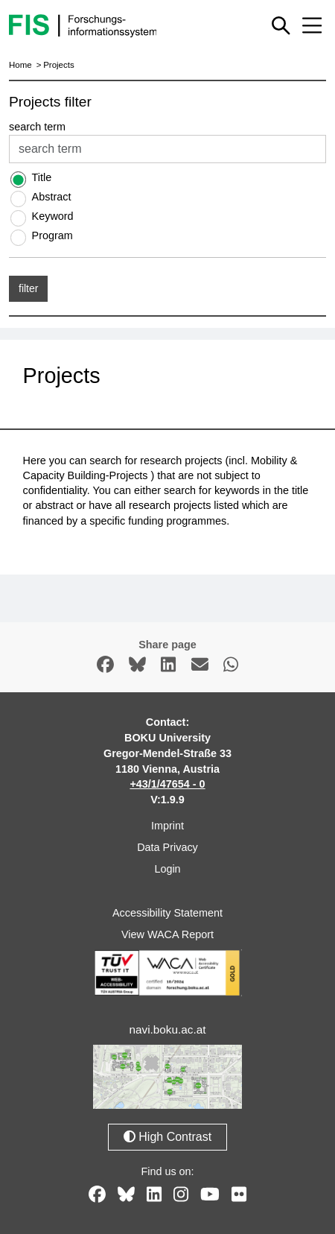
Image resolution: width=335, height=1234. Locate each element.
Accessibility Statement (167, 913)
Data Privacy (167, 847)
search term (37, 127)
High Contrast (167, 1136)
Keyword (53, 216)
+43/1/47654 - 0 (167, 784)
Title (42, 177)
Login (167, 869)
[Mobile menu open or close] (312, 25)
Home (20, 64)
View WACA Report (167, 934)
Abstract (51, 197)
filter (28, 288)
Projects (58, 64)
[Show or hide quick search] (281, 25)
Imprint (167, 826)
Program (52, 235)
